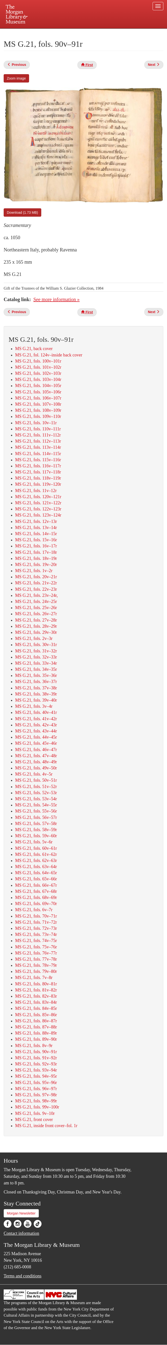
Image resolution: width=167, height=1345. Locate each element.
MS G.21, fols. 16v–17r (36, 545)
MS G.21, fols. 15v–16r (36, 539)
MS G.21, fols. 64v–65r (36, 872)
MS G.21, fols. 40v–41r (36, 712)
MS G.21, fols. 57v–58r (36, 823)
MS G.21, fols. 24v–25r (36, 601)
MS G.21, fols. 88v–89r (36, 1033)
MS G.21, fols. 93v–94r (36, 1070)
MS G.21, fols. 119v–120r (38, 484)
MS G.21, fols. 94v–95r (36, 1076)
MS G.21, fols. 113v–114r (38, 447)
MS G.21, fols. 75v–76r (36, 946)
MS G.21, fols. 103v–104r (38, 379)
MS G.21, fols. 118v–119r (38, 478)
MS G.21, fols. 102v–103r (38, 373)
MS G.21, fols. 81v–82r (36, 990)
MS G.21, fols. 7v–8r (33, 977)
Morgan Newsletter (21, 1213)
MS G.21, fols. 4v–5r (33, 774)
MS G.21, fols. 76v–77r (36, 953)
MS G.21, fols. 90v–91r (36, 1051)
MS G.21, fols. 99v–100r (37, 1107)
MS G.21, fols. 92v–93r (36, 1064)
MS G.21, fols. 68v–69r (36, 897)
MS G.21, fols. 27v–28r (36, 620)
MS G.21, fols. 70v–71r (36, 916)
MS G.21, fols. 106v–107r (38, 398)
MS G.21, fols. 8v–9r (33, 1045)
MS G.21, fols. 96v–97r (36, 1088)
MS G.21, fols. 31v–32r (36, 651)
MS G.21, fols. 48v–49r (36, 761)
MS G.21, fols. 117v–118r (38, 472)
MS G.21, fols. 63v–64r (36, 866)
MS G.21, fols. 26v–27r (36, 613)
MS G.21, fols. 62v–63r (36, 860)
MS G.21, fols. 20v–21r (36, 576)
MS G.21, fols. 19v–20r (36, 564)
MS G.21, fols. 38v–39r (36, 694)
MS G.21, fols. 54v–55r (36, 804)
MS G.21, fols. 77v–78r (36, 959)
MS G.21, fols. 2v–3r (33, 638)
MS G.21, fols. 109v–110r (38, 416)
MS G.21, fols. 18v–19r (36, 558)
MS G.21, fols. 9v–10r (35, 1113)
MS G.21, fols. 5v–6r (33, 841)
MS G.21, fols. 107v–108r (38, 404)
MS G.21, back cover (33, 348)
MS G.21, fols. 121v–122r (38, 502)
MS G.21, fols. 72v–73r (36, 928)
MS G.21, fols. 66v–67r (36, 885)
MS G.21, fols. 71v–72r (36, 922)
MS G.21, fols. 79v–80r (36, 971)
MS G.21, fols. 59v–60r (36, 835)
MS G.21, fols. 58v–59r (36, 829)
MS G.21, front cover (34, 1119)
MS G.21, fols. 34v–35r (36, 669)
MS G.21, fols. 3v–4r (33, 706)
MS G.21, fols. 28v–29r (36, 626)
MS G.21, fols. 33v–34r (36, 663)
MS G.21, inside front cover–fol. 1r (46, 1125)
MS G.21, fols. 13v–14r (36, 527)
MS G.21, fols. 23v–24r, (36, 595)
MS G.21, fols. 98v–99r (36, 1100)
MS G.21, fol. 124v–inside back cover (48, 355)
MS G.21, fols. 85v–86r (36, 1014)
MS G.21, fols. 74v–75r (36, 940)
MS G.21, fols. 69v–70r (36, 903)
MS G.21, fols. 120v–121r (38, 496)
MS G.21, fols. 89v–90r (36, 1039)
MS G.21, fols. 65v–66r (36, 878)
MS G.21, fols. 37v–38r (36, 687)
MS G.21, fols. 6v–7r (33, 909)
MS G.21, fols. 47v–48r (36, 755)
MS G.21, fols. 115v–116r (38, 459)
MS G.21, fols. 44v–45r (36, 737)
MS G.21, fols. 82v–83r (36, 996)
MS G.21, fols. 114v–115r (38, 453)
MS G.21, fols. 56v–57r (36, 817)
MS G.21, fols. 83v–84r (36, 1002)
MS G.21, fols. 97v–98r (36, 1094)
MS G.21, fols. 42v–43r (36, 724)
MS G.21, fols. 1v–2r (33, 570)
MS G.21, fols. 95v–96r (36, 1082)
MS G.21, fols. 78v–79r (36, 965)
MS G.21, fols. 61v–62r (36, 854)
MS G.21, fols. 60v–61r (36, 848)
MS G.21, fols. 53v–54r (36, 798)
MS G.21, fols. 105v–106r (38, 391)
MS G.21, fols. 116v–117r (38, 465)
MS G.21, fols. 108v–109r (38, 410)
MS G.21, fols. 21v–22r (36, 582)
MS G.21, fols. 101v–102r (38, 367)
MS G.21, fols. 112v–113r (38, 441)
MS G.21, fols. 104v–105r (38, 385)
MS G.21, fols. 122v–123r (38, 509)
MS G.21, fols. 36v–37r (36, 681)
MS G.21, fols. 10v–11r (36, 422)
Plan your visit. (25, 32)
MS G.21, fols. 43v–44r (36, 731)
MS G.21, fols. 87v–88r (36, 1027)
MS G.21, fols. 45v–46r (36, 743)
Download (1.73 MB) (22, 212)
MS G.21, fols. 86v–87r (36, 1020)
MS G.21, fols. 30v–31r (36, 644)
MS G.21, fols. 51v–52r (36, 786)
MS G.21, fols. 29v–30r (36, 632)
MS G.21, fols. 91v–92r (36, 1057)
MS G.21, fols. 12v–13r (36, 521)
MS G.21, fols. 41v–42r (36, 718)
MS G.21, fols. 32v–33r (36, 657)
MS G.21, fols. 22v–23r (36, 589)
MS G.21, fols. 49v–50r (36, 768)
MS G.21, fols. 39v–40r (36, 700)
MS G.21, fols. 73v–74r (36, 934)
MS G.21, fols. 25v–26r (36, 607)
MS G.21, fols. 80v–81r (36, 983)
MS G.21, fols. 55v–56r (36, 811)
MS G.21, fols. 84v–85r (36, 1008)
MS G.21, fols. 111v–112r (38, 435)
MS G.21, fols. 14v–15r (36, 533)
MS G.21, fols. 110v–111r (38, 428)
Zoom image (16, 78)
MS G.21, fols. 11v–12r (36, 490)
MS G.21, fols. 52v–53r (36, 792)
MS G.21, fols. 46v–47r (36, 749)
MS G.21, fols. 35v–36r (36, 675)
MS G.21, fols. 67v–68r (36, 891)
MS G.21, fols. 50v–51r (36, 780)
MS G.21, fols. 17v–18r (36, 552)
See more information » (56, 299)
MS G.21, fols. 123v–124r (38, 515)
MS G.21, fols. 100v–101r (38, 361)
